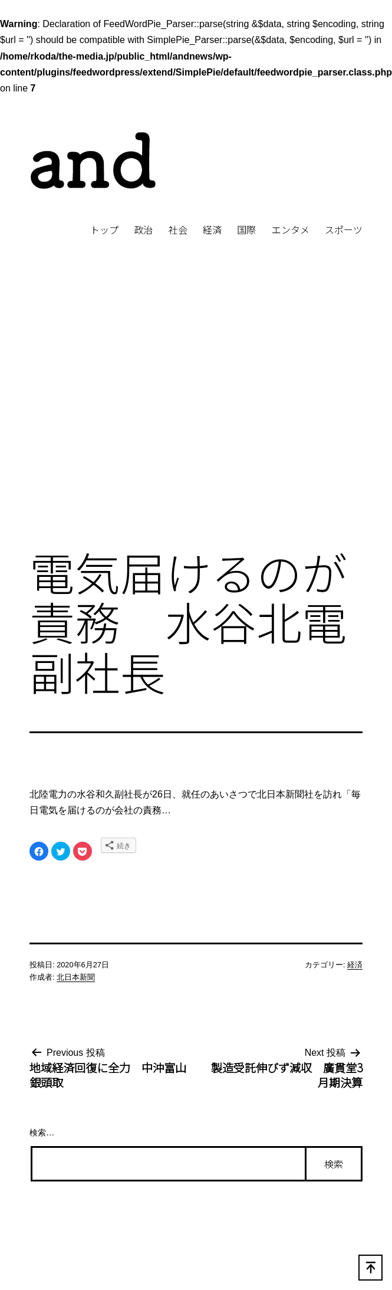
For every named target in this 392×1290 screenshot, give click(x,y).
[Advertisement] (110, 412)
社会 (178, 229)
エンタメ (290, 229)
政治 (143, 229)
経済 (212, 229)
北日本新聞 (76, 977)
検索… (41, 1132)
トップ (104, 229)
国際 (246, 229)
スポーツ (344, 229)
